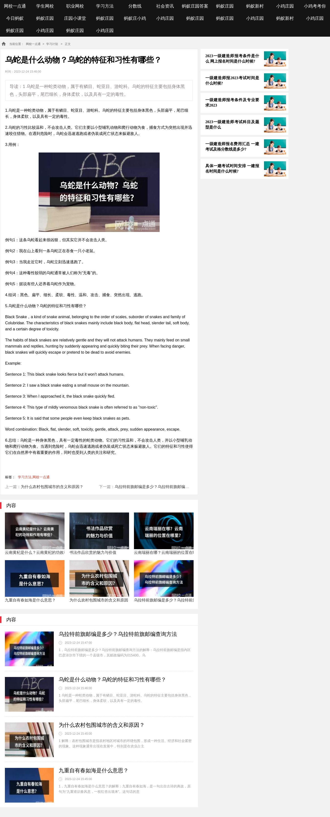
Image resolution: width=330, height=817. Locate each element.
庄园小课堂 (75, 18)
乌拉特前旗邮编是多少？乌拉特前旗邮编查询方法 (158, 487)
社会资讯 (165, 6)
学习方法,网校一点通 (34, 477)
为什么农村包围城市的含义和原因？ (52, 487)
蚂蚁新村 (255, 6)
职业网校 (75, 6)
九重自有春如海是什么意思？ (94, 770)
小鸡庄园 (285, 6)
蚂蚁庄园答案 (195, 6)
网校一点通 (15, 6)
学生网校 (45, 6)
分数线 (135, 6)
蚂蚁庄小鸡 (135, 18)
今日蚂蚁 (15, 18)
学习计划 (52, 44)
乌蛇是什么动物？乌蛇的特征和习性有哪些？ (112, 679)
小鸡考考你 (315, 6)
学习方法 (105, 6)
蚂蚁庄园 (225, 6)
